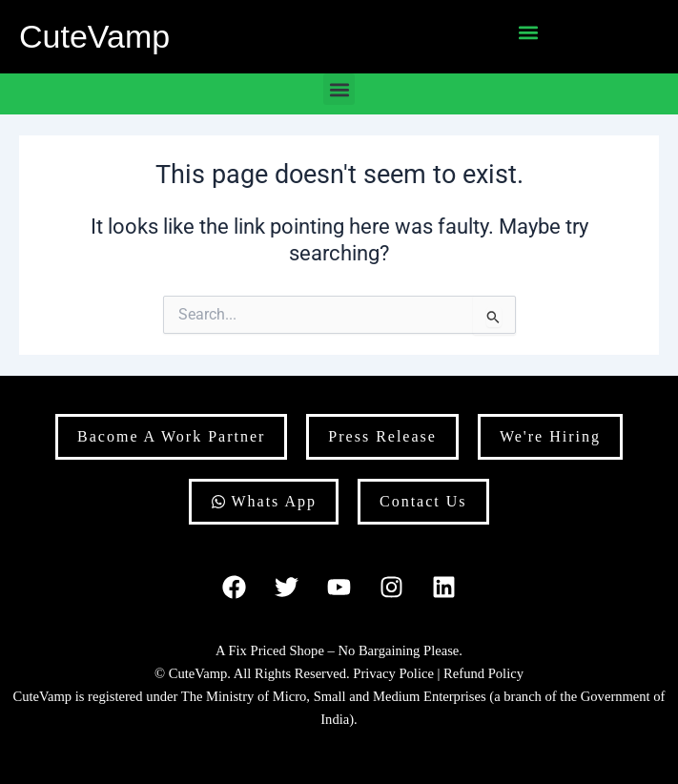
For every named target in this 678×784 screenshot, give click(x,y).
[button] (528, 32)
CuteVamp (94, 36)
